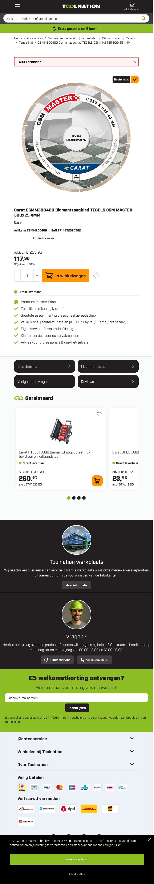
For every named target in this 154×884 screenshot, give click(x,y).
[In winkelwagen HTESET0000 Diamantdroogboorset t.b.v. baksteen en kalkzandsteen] (97, 480)
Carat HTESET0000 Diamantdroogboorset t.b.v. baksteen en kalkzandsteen (55, 454)
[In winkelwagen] (65, 275)
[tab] (68, 498)
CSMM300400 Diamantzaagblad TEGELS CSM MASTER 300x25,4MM (84, 42)
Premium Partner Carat (38, 302)
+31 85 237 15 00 (94, 660)
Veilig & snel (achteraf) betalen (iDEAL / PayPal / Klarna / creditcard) (73, 322)
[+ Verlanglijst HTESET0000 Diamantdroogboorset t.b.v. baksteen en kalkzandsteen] (99, 414)
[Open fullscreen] (76, 138)
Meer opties (77, 873)
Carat (18, 222)
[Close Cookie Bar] (149, 839)
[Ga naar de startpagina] (82, 6)
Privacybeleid (75, 717)
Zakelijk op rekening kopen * (42, 308)
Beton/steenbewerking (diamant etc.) (72, 38)
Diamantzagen (111, 38)
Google (130, 717)
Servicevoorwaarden (106, 717)
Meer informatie (76, 585)
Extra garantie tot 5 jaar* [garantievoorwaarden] (77, 28)
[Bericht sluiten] (135, 62)
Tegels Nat (26, 42)
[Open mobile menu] (17, 6)
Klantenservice (57, 660)
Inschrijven (77, 708)
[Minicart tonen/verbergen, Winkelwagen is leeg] (131, 6)
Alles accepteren (77, 859)
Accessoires (35, 38)
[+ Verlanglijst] (96, 275)
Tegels (130, 38)
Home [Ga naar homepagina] (18, 38)
